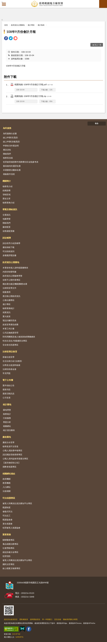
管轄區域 (6, 194)
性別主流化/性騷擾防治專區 (15, 341)
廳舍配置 (6, 227)
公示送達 (6, 397)
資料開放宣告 (35, 619)
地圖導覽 (6, 219)
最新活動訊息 (8, 393)
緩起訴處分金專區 (10, 552)
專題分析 (7, 422)
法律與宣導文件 (9, 288)
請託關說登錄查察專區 (12, 454)
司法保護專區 (8, 498)
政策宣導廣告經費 (10, 324)
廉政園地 (6, 437)
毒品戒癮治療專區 (10, 544)
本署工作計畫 (8, 328)
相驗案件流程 (9, 174)
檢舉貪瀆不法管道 (10, 446)
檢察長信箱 (8, 158)
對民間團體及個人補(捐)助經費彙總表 (19, 336)
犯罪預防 (6, 556)
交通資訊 (6, 215)
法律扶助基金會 (9, 369)
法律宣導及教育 (9, 351)
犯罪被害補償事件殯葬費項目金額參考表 (20, 162)
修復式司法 (7, 511)
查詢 (103, 4)
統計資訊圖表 (9, 430)
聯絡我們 (7, 154)
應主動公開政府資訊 (11, 296)
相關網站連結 (8, 473)
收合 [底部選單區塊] (96, 123)
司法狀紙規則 (8, 251)
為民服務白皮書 (10, 133)
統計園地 (7, 404)
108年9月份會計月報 (21, 32)
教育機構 (6, 483)
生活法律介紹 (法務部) (12, 361)
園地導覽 (7, 410)
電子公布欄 (7, 380)
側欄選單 (4, 4)
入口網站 (6, 487)
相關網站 (7, 426)
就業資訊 (6, 312)
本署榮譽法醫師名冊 (12, 170)
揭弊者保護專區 (9, 466)
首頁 (6, 25)
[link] (6, 38)
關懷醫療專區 (8, 540)
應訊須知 (7, 149)
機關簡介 (6, 181)
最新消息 (6, 389)
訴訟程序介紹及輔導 (11, 243)
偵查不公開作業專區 (11, 280)
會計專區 (31, 25)
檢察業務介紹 (8, 202)
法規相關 (6, 491)
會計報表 (41, 25)
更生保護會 (7, 523)
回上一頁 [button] (97, 45)
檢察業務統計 (8, 308)
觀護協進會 (7, 519)
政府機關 (6, 479)
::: (2, 2)
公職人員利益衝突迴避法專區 (15, 458)
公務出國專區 (8, 300)
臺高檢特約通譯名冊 (12, 166)
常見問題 (6, 373)
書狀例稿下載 (8, 247)
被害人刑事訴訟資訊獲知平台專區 (17, 503)
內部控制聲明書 (9, 272)
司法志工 (6, 515)
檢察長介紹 (7, 186)
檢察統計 (7, 414)
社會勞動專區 (8, 548)
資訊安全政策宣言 (11, 619)
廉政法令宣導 (8, 442)
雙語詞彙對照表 (9, 320)
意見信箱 (57, 619)
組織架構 (6, 190)
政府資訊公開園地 (18, 25)
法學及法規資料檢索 (11, 365)
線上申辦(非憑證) (10, 137)
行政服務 (7, 418)
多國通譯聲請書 (9, 255)
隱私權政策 (23, 619)
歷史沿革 (6, 198)
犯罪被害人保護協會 (11, 528)
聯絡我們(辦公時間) (70, 619)
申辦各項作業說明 (11, 145)
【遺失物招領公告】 (11, 462)
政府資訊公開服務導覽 (12, 276)
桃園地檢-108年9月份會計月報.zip (33, 96)
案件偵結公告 (8, 385)
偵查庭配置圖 (8, 231)
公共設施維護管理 (10, 332)
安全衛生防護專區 (10, 345)
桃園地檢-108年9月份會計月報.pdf (34, 84)
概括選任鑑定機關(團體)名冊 (15, 284)
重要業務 (6, 534)
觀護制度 (6, 507)
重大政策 (6, 316)
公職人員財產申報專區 (12, 450)
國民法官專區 (8, 564)
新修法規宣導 (8, 357)
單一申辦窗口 (47, 619)
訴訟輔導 (6, 237)
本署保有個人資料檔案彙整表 (15, 267)
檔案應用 (6, 292)
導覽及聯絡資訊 (9, 209)
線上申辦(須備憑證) (11, 141)
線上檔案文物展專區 (11, 568)
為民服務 (7, 128)
